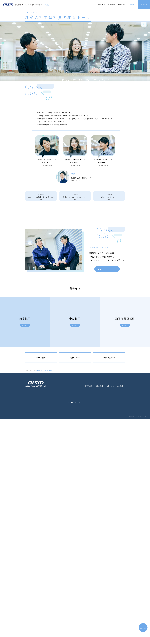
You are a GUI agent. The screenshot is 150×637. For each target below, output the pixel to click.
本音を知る (101, 4)
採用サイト (48, 5)
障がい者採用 (109, 575)
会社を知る (111, 4)
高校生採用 (75, 575)
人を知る (131, 4)
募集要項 (144, 5)
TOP (26, 588)
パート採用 (41, 575)
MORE (99, 487)
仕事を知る (122, 4)
